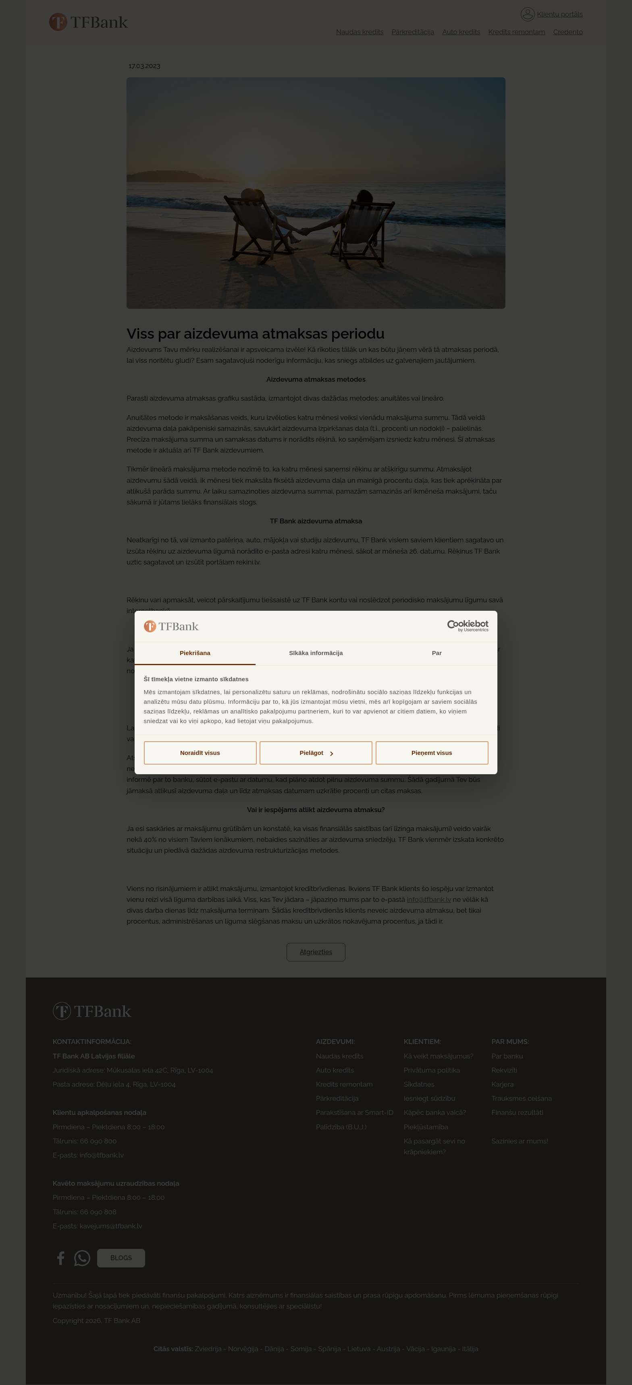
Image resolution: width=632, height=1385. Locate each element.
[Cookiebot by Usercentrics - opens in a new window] (453, 626)
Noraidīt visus (200, 752)
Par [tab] (437, 652)
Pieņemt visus (432, 752)
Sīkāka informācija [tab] (316, 652)
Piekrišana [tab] (195, 652)
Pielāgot (316, 752)
